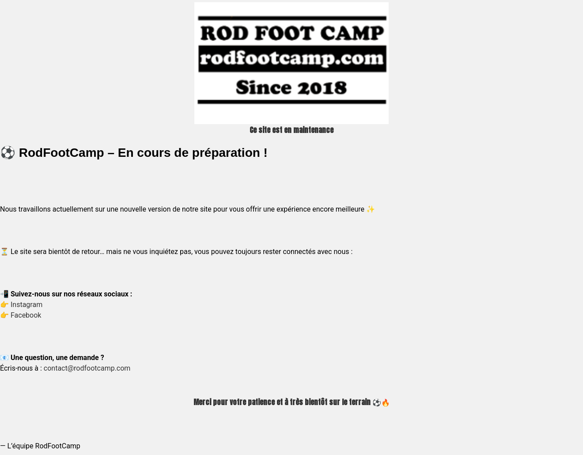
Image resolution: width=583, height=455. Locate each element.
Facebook (26, 315)
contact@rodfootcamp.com (87, 368)
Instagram (26, 304)
